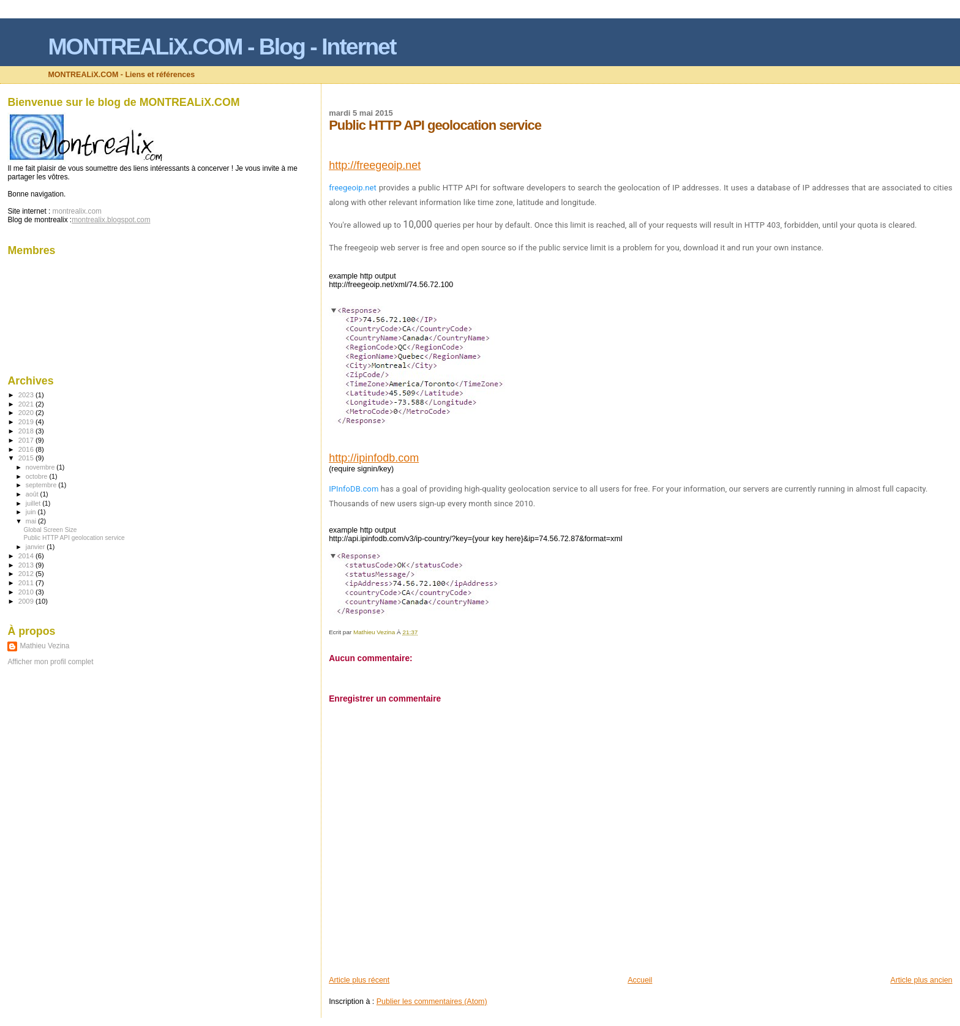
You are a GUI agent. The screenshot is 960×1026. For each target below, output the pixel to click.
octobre (38, 476)
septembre (42, 485)
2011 (27, 582)
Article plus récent (359, 980)
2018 (27, 431)
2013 (27, 565)
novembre (41, 467)
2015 (27, 458)
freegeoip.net (353, 187)
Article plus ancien (921, 980)
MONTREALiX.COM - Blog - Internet (222, 46)
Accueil (640, 980)
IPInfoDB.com (353, 488)
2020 (27, 412)
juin (32, 511)
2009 (27, 601)
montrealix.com (77, 211)
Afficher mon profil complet (50, 661)
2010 (27, 592)
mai (32, 521)
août (33, 494)
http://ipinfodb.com (374, 458)
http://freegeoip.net (375, 165)
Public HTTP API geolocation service (74, 537)
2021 (27, 404)
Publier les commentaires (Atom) (432, 1001)
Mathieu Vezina (44, 646)
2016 (27, 449)
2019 (27, 421)
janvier (36, 546)
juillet (34, 503)
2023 (27, 395)
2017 (27, 440)
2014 (27, 556)
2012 (27, 573)
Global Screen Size (50, 529)
